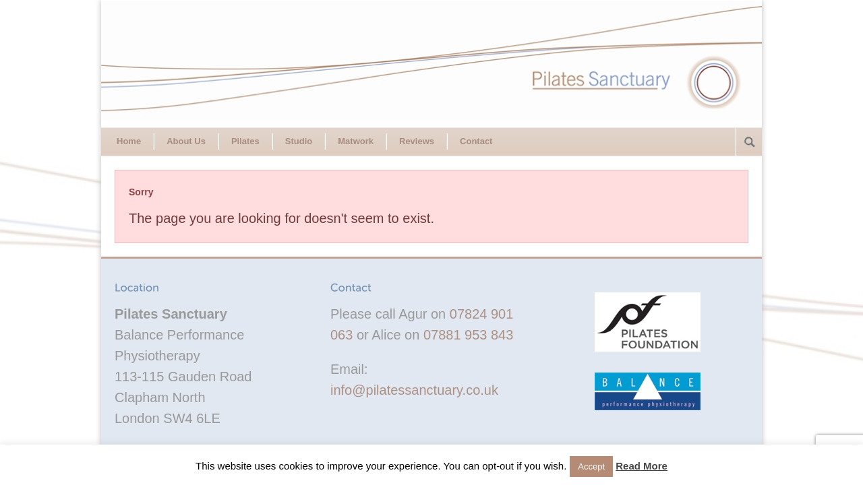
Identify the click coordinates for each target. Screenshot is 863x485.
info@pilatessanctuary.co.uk (414, 390)
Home (129, 141)
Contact (476, 141)
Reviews (416, 141)
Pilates (245, 141)
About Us (186, 141)
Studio (298, 141)
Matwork (356, 141)
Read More (641, 466)
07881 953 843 (468, 334)
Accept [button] (591, 466)
